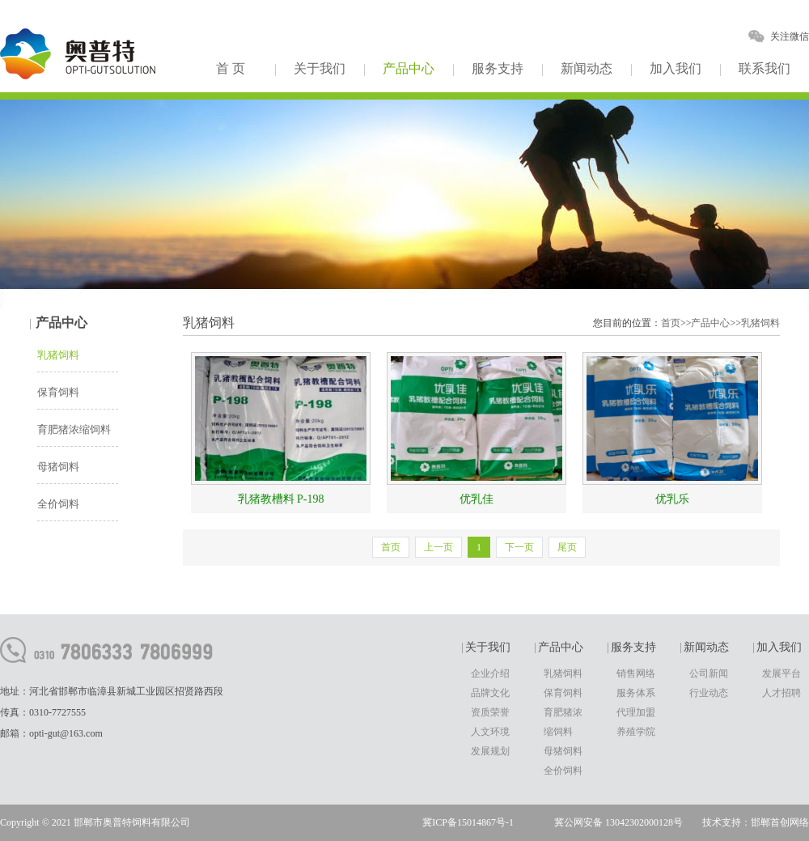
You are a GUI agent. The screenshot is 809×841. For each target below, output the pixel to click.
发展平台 (781, 673)
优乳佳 (476, 499)
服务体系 (635, 693)
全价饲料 (58, 504)
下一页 (519, 547)
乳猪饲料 (58, 355)
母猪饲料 (58, 467)
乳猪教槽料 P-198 (281, 499)
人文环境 (490, 731)
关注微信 (789, 36)
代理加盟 (635, 712)
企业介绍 (490, 673)
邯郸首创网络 (780, 822)
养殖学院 (635, 731)
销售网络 (635, 673)
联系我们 (764, 68)
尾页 (567, 547)
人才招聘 (781, 693)
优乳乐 (672, 499)
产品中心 (408, 68)
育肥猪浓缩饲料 (74, 429)
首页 (670, 323)
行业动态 (708, 693)
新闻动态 (586, 68)
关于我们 (319, 68)
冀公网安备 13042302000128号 (618, 822)
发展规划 (490, 751)
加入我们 (675, 68)
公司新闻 (708, 673)
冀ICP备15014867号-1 (468, 822)
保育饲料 (58, 392)
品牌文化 (490, 693)
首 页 (230, 68)
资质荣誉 (490, 712)
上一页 (438, 547)
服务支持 (497, 68)
